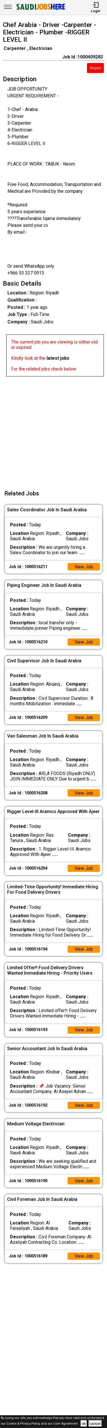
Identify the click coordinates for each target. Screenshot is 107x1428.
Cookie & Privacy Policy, (24, 1424)
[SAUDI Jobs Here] (40, 9)
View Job (83, 566)
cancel (95, 1423)
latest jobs (58, 358)
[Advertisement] (53, 429)
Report (95, 68)
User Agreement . (66, 1424)
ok (84, 1423)
